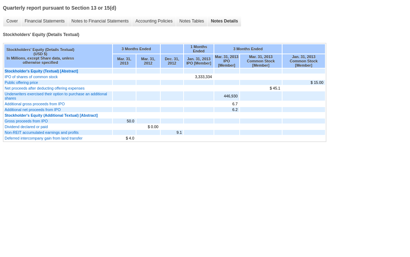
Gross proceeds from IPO (26, 121)
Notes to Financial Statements (100, 21)
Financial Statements (45, 21)
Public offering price (21, 82)
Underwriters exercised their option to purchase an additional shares (56, 96)
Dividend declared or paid (26, 127)
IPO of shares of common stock (31, 77)
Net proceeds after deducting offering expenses (45, 88)
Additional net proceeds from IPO (33, 109)
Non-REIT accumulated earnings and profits (42, 132)
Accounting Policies (153, 21)
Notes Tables (191, 21)
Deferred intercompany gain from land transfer (43, 138)
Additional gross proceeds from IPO (35, 104)
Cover (12, 21)
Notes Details (224, 21)
